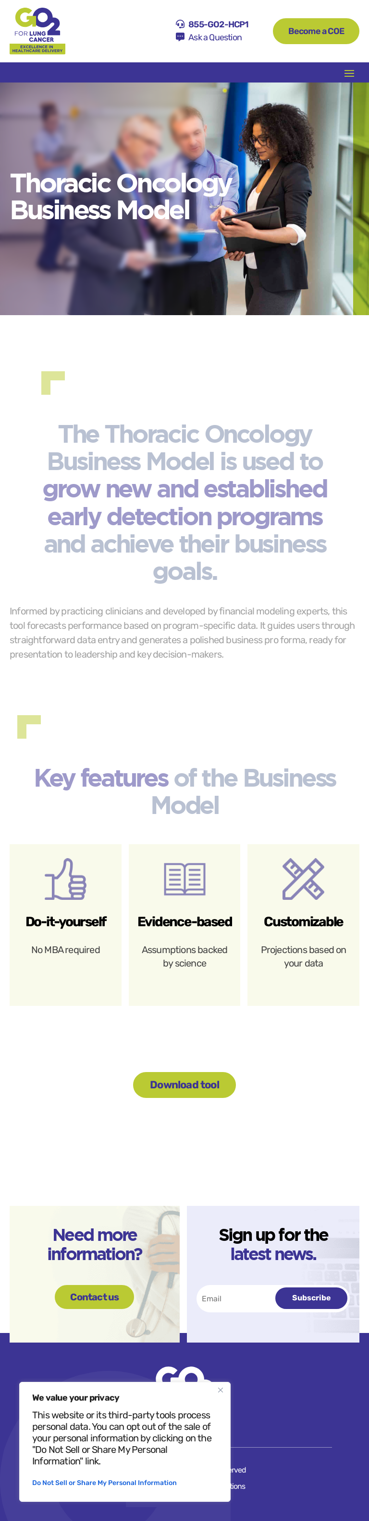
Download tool (184, 1084)
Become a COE (316, 31)
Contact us (94, 1297)
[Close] (220, 1390)
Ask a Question (215, 37)
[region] (125, 1442)
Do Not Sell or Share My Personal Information (104, 1483)
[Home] (37, 31)
